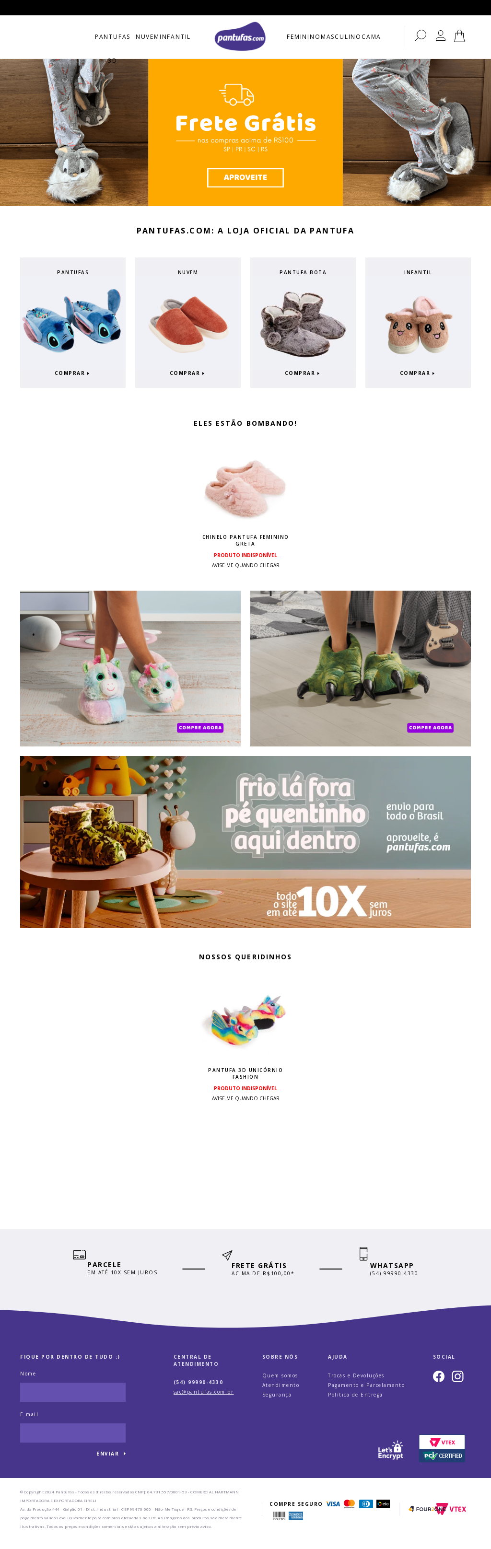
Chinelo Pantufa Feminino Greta (245, 538)
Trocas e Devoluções (356, 1384)
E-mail (29, 1423)
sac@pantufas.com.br (204, 1401)
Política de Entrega (355, 1403)
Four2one (427, 1518)
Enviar (107, 1462)
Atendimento (281, 1393)
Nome (28, 1382)
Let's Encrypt (391, 1457)
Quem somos (280, 1384)
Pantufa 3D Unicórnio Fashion (245, 1076)
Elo (383, 1513)
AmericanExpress (296, 1525)
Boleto (279, 1525)
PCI (442, 1457)
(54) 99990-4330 (198, 1391)
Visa (333, 1513)
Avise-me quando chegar (246, 562)
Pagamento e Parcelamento (366, 1393)
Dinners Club (366, 1513)
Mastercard (349, 1513)
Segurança (277, 1403)
